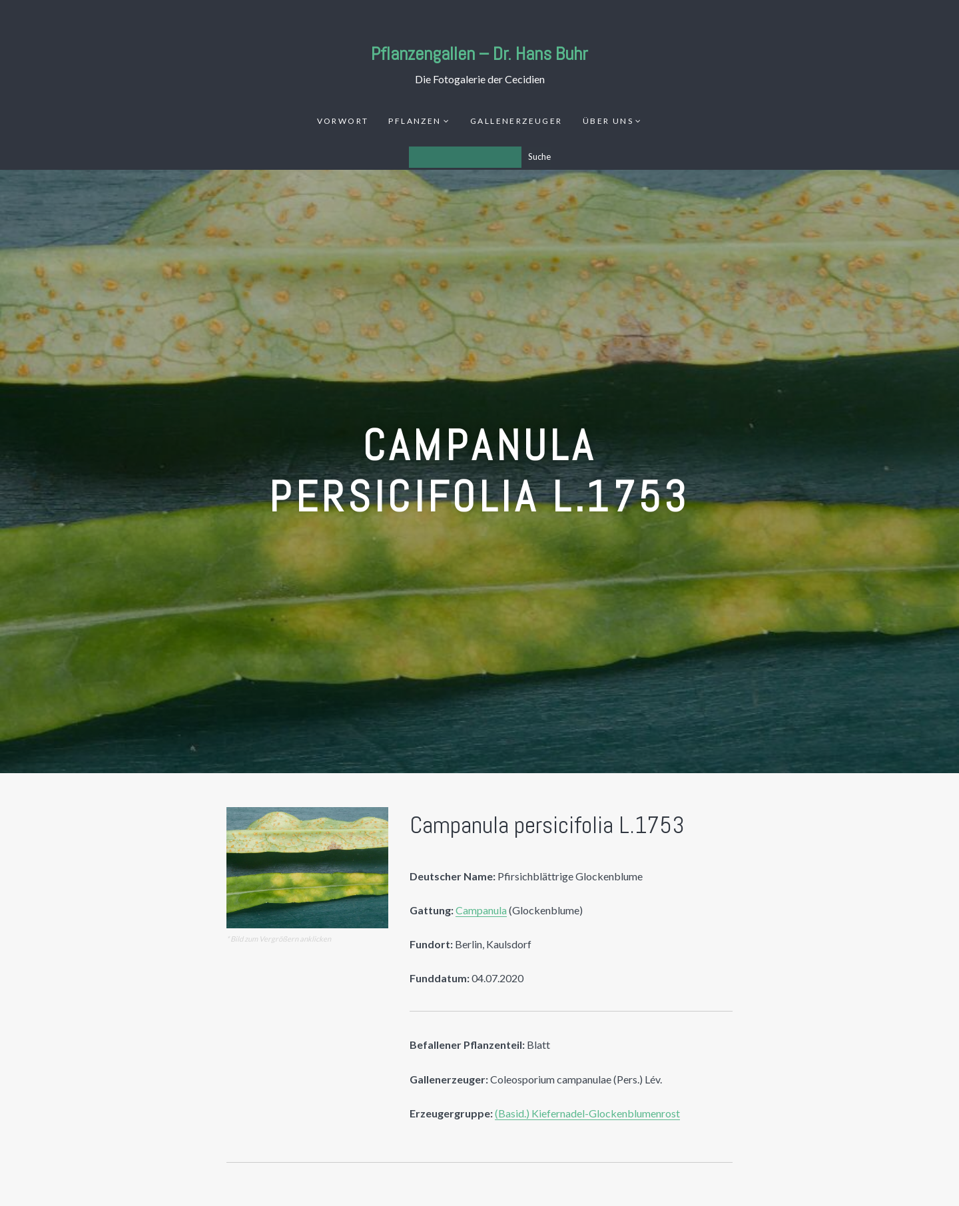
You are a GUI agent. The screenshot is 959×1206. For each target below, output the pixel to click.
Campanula (481, 910)
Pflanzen (414, 121)
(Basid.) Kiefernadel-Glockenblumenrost (587, 1113)
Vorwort (343, 121)
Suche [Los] (539, 156)
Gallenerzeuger (516, 121)
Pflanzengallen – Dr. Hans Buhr (479, 53)
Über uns (608, 121)
